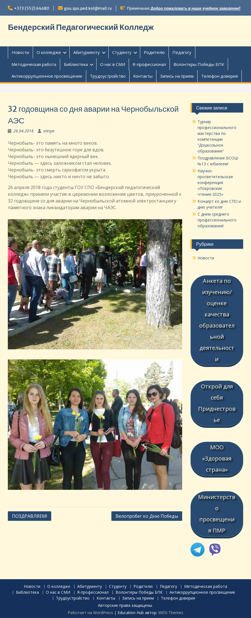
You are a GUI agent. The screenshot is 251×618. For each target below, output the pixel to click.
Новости (20, 52)
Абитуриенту (86, 52)
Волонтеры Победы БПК (198, 64)
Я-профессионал (149, 64)
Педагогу (181, 52)
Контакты (143, 76)
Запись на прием (177, 76)
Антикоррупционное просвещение (46, 76)
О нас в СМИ (112, 64)
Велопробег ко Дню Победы (147, 516)
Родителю (154, 52)
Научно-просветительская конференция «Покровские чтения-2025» (215, 182)
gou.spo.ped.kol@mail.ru (88, 8)
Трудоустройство (108, 76)
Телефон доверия (219, 76)
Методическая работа (33, 64)
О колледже (49, 52)
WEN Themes (170, 611)
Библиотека (76, 64)
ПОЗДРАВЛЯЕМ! (29, 516)
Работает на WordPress (90, 611)
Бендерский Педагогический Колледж (81, 27)
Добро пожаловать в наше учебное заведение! (196, 8)
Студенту (122, 52)
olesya (48, 130)
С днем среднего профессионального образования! (217, 219)
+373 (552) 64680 (31, 8)
